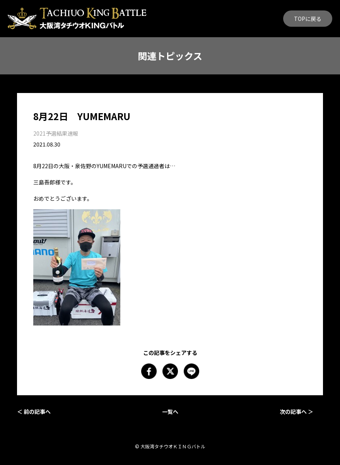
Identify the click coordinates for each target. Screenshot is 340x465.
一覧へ (170, 411)
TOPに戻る (307, 18)
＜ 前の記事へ (34, 411)
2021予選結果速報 (55, 133)
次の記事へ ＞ (296, 411)
